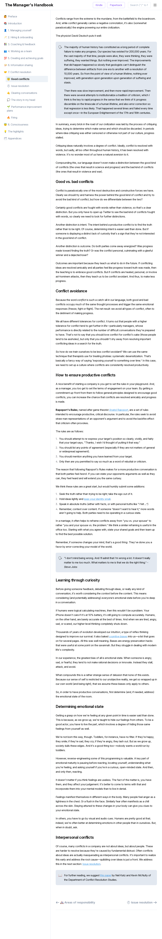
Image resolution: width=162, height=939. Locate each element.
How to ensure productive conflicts (87, 375)
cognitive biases (118, 636)
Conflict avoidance (73, 291)
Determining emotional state (81, 706)
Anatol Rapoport (118, 409)
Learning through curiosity (79, 580)
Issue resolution (91, 864)
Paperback (116, 5)
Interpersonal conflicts (76, 837)
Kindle (99, 5)
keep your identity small (97, 499)
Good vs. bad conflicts (76, 181)
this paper (105, 875)
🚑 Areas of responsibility (75, 902)
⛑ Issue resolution (142, 902)
